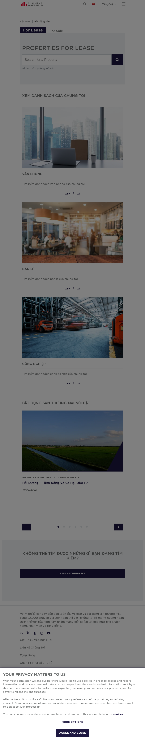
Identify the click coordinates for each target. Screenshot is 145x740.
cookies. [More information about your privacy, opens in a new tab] (118, 732)
